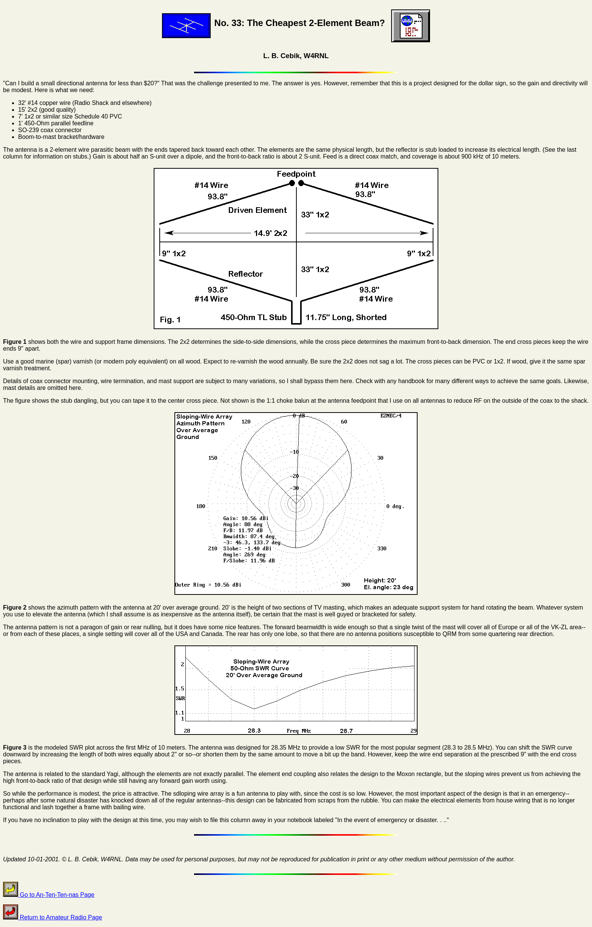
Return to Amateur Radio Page (52, 917)
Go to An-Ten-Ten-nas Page (48, 895)
